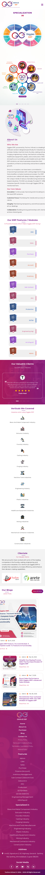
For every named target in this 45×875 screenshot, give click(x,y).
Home (22, 724)
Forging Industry (22, 822)
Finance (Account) (22, 771)
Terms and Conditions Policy (22, 743)
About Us (22, 727)
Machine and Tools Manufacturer (22, 825)
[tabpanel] (22, 57)
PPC (22, 784)
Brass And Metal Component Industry (22, 809)
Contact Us (22, 736)
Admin (22, 758)
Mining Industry (22, 838)
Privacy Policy (22, 740)
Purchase (22, 730)
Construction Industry (22, 845)
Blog (22, 733)
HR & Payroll (22, 800)
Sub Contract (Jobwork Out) (22, 778)
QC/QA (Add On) (22, 794)
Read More (24, 700)
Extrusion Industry (22, 812)
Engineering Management (22, 797)
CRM (22, 761)
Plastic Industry (22, 832)
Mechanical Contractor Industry (22, 841)
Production (22, 787)
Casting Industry (22, 819)
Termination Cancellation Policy (22, 746)
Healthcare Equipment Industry (22, 835)
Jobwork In (22, 781)
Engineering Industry (22, 829)
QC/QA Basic (22, 790)
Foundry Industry (22, 816)
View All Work (37, 591)
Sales (22, 765)
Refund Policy (22, 749)
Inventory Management (22, 774)
